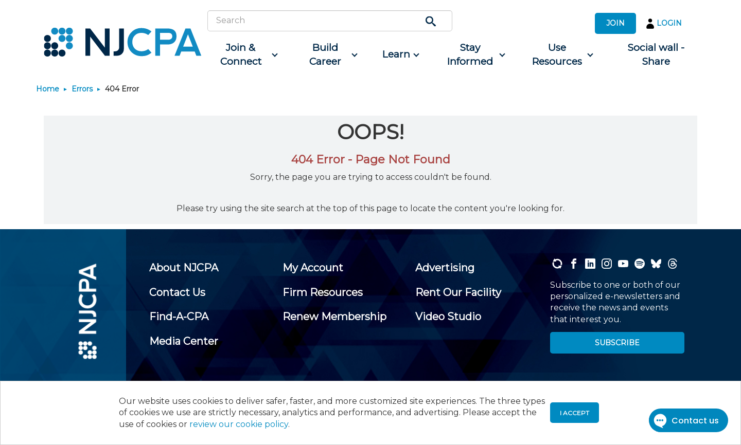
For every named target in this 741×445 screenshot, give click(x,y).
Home (47, 89)
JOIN (615, 23)
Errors (82, 89)
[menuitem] (244, 54)
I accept (574, 413)
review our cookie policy (238, 424)
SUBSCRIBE (617, 342)
